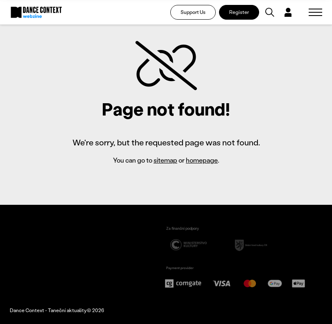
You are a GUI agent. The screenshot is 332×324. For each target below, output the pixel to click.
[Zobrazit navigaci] (315, 12)
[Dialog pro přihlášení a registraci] (288, 12)
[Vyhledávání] (269, 12)
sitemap (165, 160)
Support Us (193, 12)
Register (239, 12)
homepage (202, 160)
